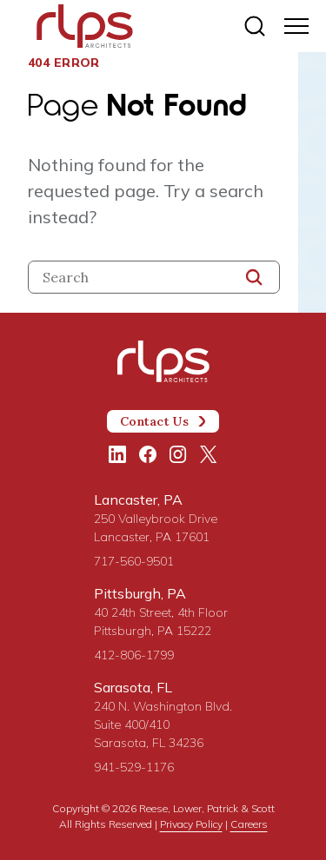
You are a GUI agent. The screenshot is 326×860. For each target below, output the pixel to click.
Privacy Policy (191, 823)
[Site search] (255, 26)
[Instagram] (178, 454)
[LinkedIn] (117, 454)
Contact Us (163, 421)
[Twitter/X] (208, 454)
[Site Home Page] (84, 27)
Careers (249, 823)
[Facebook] (147, 454)
